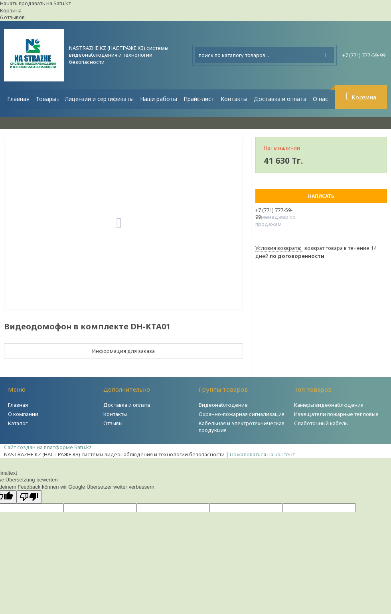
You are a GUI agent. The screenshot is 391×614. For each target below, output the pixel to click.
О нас (320, 99)
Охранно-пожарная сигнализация (241, 414)
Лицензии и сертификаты (99, 99)
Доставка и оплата (280, 99)
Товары (46, 99)
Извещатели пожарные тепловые (336, 414)
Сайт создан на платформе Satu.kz (48, 447)
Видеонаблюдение (223, 404)
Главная (18, 99)
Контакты (234, 99)
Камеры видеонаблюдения (328, 404)
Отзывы (112, 423)
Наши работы (158, 99)
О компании (23, 414)
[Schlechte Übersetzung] (29, 496)
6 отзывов (12, 17)
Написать (321, 196)
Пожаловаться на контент (262, 454)
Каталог (18, 423)
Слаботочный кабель (321, 423)
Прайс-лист (199, 99)
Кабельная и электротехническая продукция (241, 427)
